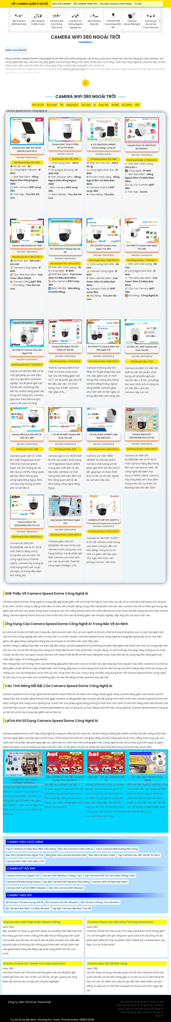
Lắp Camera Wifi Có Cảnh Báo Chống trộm (110, 875)
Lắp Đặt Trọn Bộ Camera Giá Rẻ (106, 778)
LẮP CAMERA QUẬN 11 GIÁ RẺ (29, 4)
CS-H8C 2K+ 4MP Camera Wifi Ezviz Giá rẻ (142, 348)
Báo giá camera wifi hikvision (66, 888)
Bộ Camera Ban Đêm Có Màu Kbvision (28, 908)
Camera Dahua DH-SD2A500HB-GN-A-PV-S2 (141, 436)
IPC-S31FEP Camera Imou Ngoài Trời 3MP (104, 247)
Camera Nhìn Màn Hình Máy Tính (25, 861)
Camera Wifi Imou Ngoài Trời (22, 875)
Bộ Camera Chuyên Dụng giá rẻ (24, 902)
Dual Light (52, 104)
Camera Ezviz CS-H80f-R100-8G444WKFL (141, 147)
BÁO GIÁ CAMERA (61, 3)
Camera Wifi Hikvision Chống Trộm (62, 875)
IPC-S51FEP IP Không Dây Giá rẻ (65, 250)
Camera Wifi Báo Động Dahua (23, 881)
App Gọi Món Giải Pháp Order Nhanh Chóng (31, 922)
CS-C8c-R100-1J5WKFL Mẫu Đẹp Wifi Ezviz (103, 436)
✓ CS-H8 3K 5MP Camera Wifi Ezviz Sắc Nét (65, 436)
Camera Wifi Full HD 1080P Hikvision (26, 888)
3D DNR (115, 104)
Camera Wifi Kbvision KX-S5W (27, 245)
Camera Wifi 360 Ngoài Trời (85, 37)
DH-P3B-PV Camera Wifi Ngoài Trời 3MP (142, 247)
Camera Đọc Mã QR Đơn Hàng (107, 963)
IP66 (137, 104)
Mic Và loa (38, 104)
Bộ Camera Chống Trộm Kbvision (100, 902)
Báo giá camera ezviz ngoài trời (24, 855)
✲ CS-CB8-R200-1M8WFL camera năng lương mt (104, 146)
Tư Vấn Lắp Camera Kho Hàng (147, 778)
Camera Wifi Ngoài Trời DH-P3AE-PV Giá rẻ (65, 348)
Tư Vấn (137, 3)
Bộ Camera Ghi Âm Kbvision (62, 902)
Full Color (86, 104)
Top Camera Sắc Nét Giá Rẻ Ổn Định (139, 855)
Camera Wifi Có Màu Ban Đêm (110, 881)
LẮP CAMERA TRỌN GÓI (85, 3)
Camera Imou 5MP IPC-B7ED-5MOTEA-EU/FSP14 (27, 149)
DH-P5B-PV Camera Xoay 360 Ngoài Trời (27, 352)
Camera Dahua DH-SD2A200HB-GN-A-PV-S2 (27, 524)
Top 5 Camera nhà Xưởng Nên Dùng (117, 849)
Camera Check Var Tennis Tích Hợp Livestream (34, 963)
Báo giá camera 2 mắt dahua (75, 849)
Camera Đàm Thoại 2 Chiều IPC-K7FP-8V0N (65, 146)
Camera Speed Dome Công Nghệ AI (26, 110)
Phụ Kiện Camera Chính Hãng (116, 3)
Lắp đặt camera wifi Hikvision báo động (66, 881)
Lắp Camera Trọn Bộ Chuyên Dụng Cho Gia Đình (65, 778)
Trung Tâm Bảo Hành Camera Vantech (23, 781)
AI (95, 104)
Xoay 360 (103, 104)
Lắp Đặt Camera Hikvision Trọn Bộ (72, 908)
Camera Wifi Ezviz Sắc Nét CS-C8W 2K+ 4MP (27, 436)
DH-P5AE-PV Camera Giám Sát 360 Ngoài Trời (103, 348)
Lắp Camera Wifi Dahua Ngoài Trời (65, 522)
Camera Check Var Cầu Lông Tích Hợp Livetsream (120, 922)
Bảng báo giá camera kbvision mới (66, 855)
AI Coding (127, 104)
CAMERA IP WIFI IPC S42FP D (103, 520)
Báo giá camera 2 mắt (102, 855)
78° (61, 104)
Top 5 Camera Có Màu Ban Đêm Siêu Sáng (31, 849)
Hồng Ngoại (72, 104)
